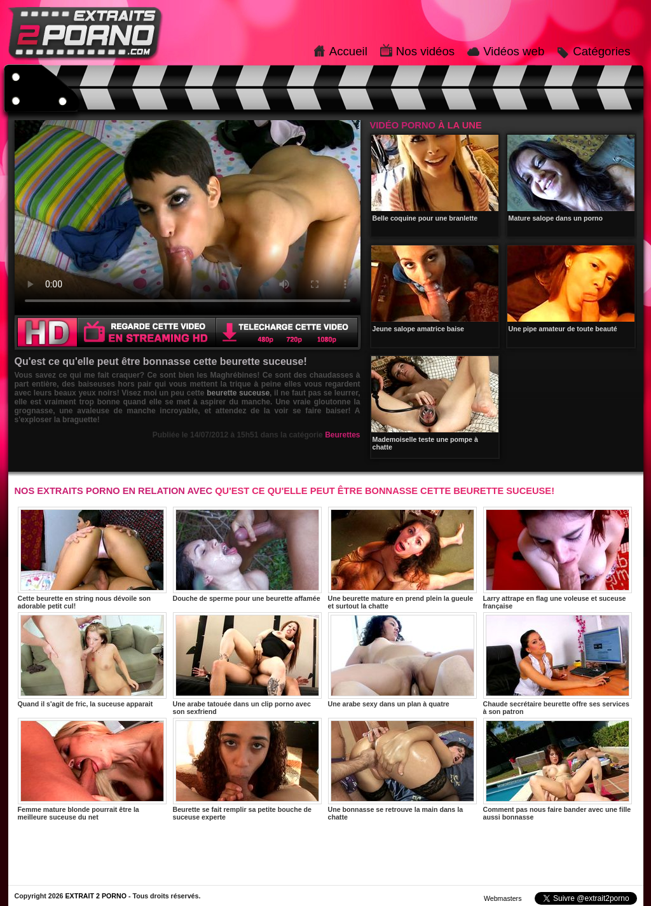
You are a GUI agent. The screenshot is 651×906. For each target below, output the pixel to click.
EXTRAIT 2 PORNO (96, 896)
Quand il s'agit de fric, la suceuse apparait (92, 660)
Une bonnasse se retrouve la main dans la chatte (402, 769)
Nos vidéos (425, 51)
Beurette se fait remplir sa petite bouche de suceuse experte (247, 769)
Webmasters (503, 898)
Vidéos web (513, 51)
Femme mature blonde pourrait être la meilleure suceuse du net (92, 769)
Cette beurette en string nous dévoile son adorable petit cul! (92, 558)
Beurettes (342, 434)
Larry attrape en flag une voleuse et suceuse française (557, 558)
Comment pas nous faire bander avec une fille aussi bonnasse (557, 769)
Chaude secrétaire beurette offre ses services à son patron (557, 663)
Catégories (601, 51)
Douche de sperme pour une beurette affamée (247, 554)
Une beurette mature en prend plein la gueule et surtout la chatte (402, 558)
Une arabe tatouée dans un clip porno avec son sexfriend (247, 663)
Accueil (348, 51)
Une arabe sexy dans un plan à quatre (402, 660)
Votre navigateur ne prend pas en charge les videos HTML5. (187, 217)
